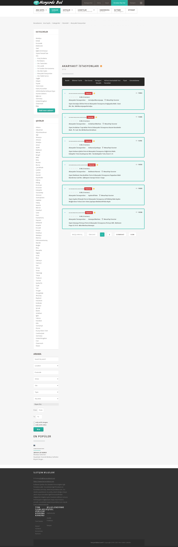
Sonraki (120, 236)
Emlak (38, 42)
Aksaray (39, 297)
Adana (38, 129)
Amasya (38, 139)
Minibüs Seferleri (39, 456)
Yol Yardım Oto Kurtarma (45, 70)
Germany (39, 100)
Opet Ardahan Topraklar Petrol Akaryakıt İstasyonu (77, 118)
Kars (37, 216)
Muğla (38, 247)
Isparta (38, 206)
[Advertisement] (103, 46)
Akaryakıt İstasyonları (77, 101)
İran (37, 342)
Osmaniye (39, 327)
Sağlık (38, 80)
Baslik (67, 82)
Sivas (38, 272)
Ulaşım (38, 82)
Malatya (38, 237)
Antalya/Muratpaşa (95, 101)
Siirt (37, 267)
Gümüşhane (40, 199)
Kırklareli (39, 224)
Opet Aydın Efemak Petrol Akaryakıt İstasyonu (76, 190)
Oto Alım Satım (42, 72)
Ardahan (39, 314)
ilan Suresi (89, 82)
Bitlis (37, 159)
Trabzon (39, 279)
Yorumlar (107, 84)
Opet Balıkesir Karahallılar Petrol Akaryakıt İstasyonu (78, 166)
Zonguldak (39, 294)
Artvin (38, 146)
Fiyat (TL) (38, 405)
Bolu (37, 161)
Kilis (37, 324)
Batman (38, 307)
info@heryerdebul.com (47, 480)
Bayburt (38, 299)
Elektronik (39, 47)
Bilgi (37, 107)
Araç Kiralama (42, 60)
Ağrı (37, 136)
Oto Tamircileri (42, 65)
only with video (41, 426)
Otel (37, 50)
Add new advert (46, 111)
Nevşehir (39, 252)
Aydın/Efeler (93, 197)
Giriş (99, 3)
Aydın (38, 149)
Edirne (38, 181)
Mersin (38, 209)
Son (132, 236)
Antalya (38, 144)
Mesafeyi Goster (112, 101)
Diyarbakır (39, 179)
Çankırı (38, 171)
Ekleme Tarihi (77, 82)
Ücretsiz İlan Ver (119, 3)
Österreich (39, 105)
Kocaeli (38, 229)
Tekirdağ (39, 274)
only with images (42, 423)
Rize (37, 259)
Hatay (38, 204)
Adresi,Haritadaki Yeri (112, 82)
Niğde (38, 254)
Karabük (39, 322)
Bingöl (38, 156)
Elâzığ (38, 184)
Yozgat (38, 292)
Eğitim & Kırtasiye (42, 52)
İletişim (132, 3)
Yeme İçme (39, 87)
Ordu (37, 257)
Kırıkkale (39, 304)
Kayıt (107, 3)
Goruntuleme (135, 82)
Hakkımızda (51, 514)
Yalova (38, 319)
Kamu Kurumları (41, 90)
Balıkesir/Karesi (94, 173)
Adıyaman (39, 131)
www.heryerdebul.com (54, 491)
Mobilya (38, 40)
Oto (64, 71)
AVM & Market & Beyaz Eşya (45, 92)
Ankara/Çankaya (94, 149)
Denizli (38, 176)
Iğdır (37, 317)
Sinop (38, 269)
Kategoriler (88, 3)
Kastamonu (40, 219)
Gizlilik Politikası (50, 520)
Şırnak (38, 309)
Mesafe (99, 84)
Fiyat (125, 82)
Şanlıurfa (39, 284)
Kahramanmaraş (41, 242)
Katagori (98, 82)
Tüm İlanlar (39, 522)
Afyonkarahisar (41, 134)
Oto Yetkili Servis (43, 77)
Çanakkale (39, 169)
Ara (38, 430)
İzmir (37, 214)
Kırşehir (38, 227)
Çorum (38, 174)
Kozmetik (39, 45)
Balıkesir (39, 151)
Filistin (38, 347)
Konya (38, 232)
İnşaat (38, 85)
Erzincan (39, 186)
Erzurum (39, 189)
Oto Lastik (40, 67)
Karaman (39, 302)
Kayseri (38, 221)
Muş (37, 249)
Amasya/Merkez (94, 220)
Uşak (37, 287)
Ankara (38, 141)
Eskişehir (39, 191)
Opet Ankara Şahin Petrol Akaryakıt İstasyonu (76, 142)
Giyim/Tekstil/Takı (42, 55)
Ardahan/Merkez (94, 125)
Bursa (38, 166)
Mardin (38, 244)
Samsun (39, 264)
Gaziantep (39, 194)
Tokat (38, 277)
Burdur (38, 164)
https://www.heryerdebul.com (43, 483)
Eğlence (38, 97)
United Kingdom (41, 102)
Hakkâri (38, 201)
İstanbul (39, 211)
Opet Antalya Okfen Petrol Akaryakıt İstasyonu (76, 94)
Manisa (38, 239)
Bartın (38, 312)
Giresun (38, 196)
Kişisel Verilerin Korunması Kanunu (39, 531)
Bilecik (38, 154)
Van (37, 289)
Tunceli (38, 282)
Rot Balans (41, 62)
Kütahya (39, 234)
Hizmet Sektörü (41, 95)
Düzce (38, 329)
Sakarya (39, 262)
